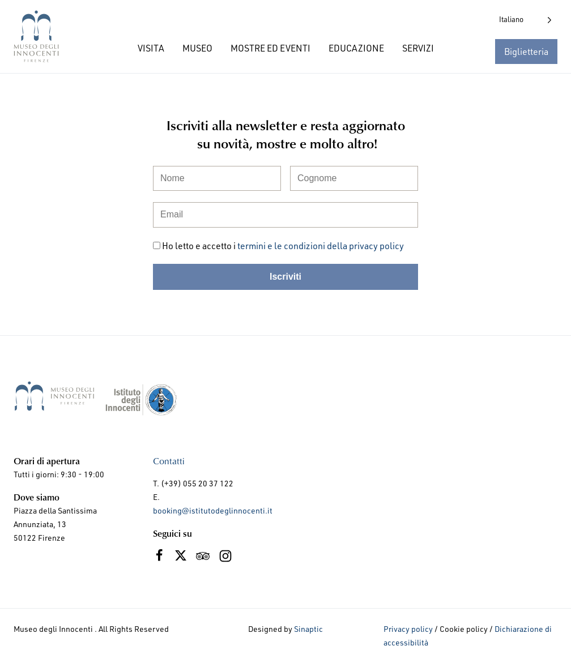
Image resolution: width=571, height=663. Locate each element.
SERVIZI (418, 48)
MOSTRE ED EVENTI (270, 48)
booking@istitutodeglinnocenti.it (212, 510)
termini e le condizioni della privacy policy (320, 245)
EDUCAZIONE (356, 48)
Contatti (169, 461)
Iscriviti (285, 276)
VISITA (151, 48)
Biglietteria (526, 51)
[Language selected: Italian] (525, 19)
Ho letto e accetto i (283, 245)
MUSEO (197, 48)
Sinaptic (308, 629)
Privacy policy (408, 629)
